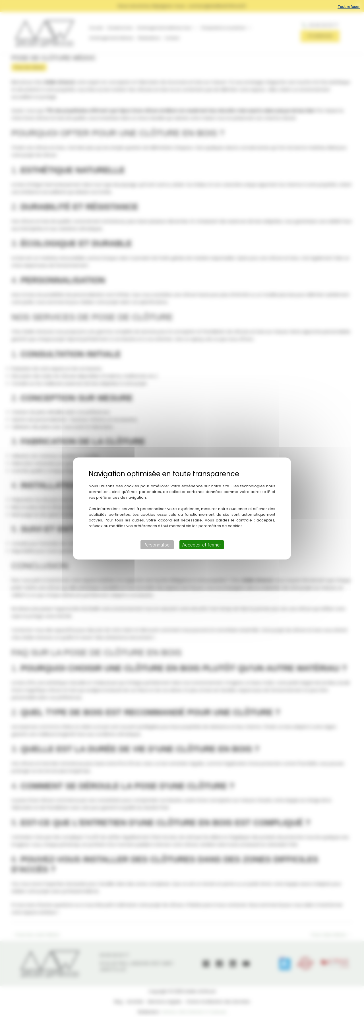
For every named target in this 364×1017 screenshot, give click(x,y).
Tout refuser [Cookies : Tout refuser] (349, 6)
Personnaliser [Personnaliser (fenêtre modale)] (157, 545)
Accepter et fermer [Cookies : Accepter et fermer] (201, 545)
